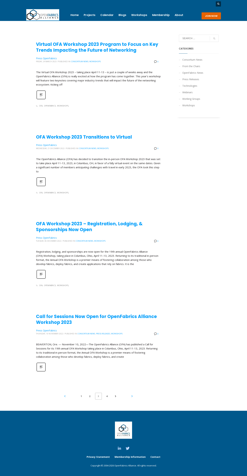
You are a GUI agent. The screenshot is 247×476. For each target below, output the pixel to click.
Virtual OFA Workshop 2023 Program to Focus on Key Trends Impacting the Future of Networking (97, 47)
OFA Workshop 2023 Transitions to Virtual (84, 137)
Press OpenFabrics (46, 58)
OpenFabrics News (192, 72)
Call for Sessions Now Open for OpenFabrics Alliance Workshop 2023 (96, 319)
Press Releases (103, 333)
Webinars (187, 92)
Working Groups (191, 98)
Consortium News (79, 61)
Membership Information (130, 456)
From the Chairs (191, 66)
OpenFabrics (50, 106)
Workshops (95, 61)
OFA (41, 106)
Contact (155, 456)
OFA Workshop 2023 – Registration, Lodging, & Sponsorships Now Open (89, 227)
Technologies (189, 85)
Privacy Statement (98, 456)
